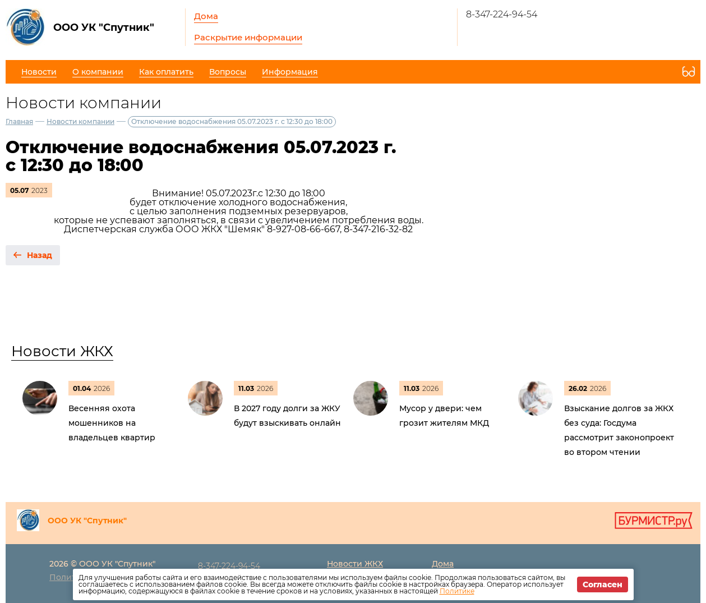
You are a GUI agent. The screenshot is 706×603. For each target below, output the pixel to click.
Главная (19, 121)
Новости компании (80, 121)
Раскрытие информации (248, 37)
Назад (39, 255)
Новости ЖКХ (62, 351)
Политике (457, 591)
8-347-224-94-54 (501, 14)
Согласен (602, 584)
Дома (206, 16)
